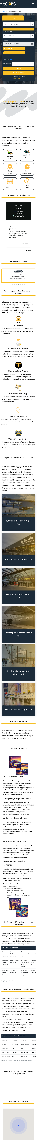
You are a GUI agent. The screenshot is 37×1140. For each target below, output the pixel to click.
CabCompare (13, 18)
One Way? (7, 60)
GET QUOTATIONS (18, 73)
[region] (18, 235)
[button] (4, 235)
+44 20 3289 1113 (18, 78)
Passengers (7, 64)
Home (3, 11)
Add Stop (18, 29)
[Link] (33, 4)
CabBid (29, 18)
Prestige (18, 68)
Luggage (8, 48)
